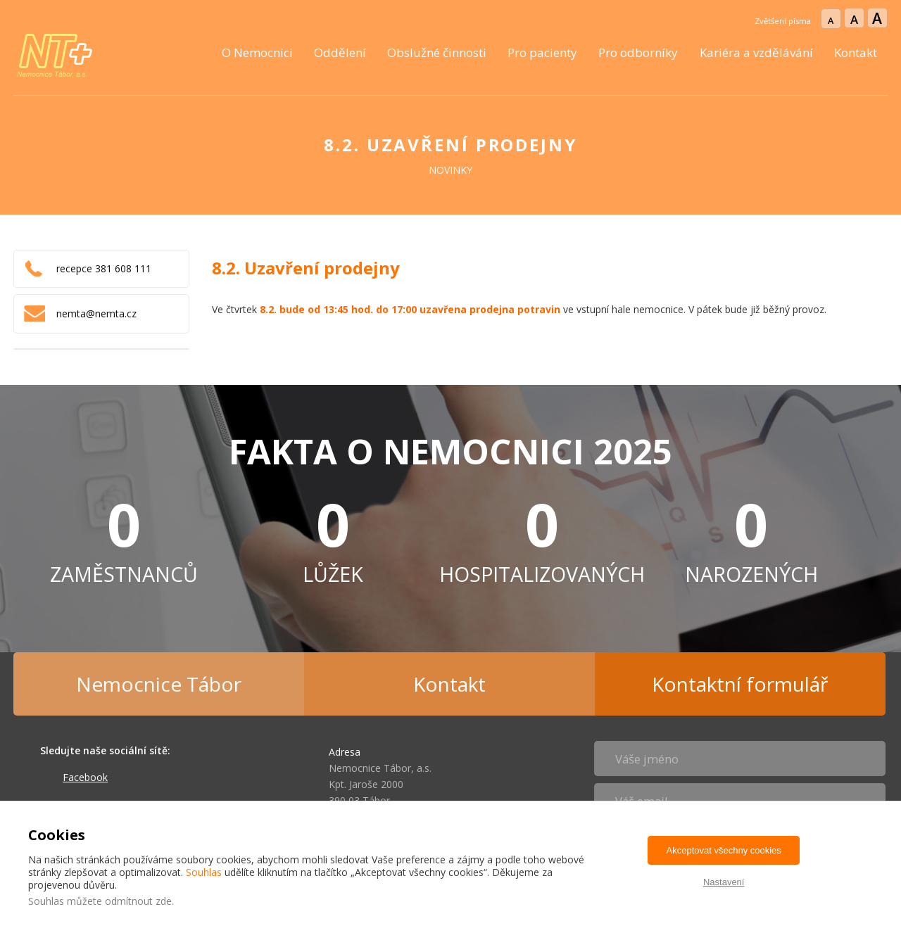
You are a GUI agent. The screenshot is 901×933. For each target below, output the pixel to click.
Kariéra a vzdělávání (756, 52)
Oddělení (340, 52)
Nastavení (724, 882)
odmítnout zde (138, 901)
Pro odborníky (638, 52)
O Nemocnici (257, 52)
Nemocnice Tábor (158, 684)
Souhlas (204, 872)
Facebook (85, 777)
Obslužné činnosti (436, 52)
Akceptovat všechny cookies (724, 850)
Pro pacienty (542, 52)
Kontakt (855, 52)
